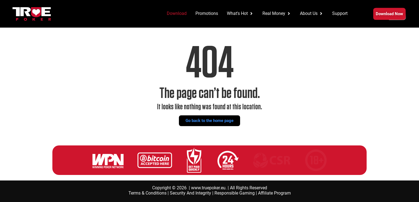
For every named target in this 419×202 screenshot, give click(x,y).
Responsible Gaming (234, 193)
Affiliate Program (274, 193)
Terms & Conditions (147, 193)
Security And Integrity (190, 193)
